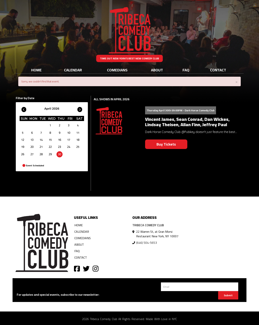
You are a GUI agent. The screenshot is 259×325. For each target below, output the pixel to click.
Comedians (117, 69)
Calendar (73, 69)
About (157, 69)
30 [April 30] (59, 154)
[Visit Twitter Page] (86, 268)
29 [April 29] (50, 154)
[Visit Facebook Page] (77, 268)
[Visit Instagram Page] (96, 268)
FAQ (186, 69)
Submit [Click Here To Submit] (228, 295)
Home (36, 69)
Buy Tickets (166, 144)
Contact (218, 69)
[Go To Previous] (23, 108)
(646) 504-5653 (146, 242)
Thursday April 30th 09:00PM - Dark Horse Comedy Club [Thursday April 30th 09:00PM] (181, 110)
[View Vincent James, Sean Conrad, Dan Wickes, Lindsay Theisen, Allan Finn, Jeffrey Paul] (117, 120)
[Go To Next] (79, 108)
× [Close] (236, 82)
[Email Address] (199, 286)
